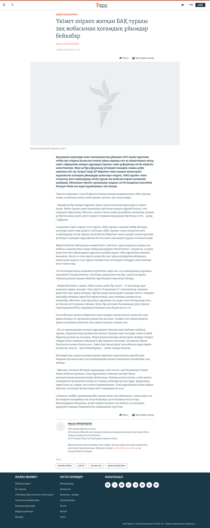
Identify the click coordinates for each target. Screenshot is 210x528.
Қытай (63, 511)
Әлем (62, 517)
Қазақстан (65, 489)
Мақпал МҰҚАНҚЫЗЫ (67, 44)
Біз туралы (20, 489)
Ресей (63, 506)
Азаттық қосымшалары (27, 500)
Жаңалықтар (67, 484)
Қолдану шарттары (25, 506)
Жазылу (19, 517)
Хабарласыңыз (22, 484)
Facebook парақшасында (125, 448)
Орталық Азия (67, 500)
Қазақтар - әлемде (69, 495)
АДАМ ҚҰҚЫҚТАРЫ (67, 14)
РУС (191, 5)
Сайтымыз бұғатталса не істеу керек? (34, 495)
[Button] (124, 58)
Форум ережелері (24, 511)
